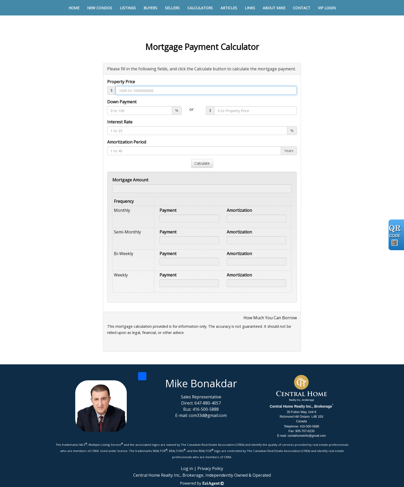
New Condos (99, 7)
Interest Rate (119, 122)
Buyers (150, 7)
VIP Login (327, 7)
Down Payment (122, 102)
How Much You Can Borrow (270, 318)
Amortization (239, 210)
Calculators (200, 7)
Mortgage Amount (130, 180)
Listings (128, 7)
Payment (167, 210)
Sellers (172, 7)
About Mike (274, 7)
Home (74, 7)
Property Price (121, 82)
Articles (229, 7)
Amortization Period (126, 142)
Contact (301, 7)
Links (250, 7)
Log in (187, 468)
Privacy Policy (210, 468)
